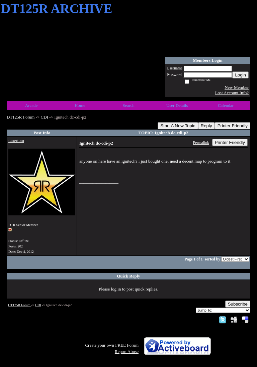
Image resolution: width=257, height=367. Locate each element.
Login (240, 74)
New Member (237, 87)
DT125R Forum (21, 117)
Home (80, 105)
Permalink (201, 143)
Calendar (226, 105)
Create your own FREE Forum (112, 345)
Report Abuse (127, 351)
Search (128, 105)
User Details (177, 105)
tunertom (16, 140)
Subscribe (238, 304)
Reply (206, 125)
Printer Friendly (233, 125)
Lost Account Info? (232, 92)
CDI (44, 117)
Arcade (31, 105)
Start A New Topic (177, 125)
